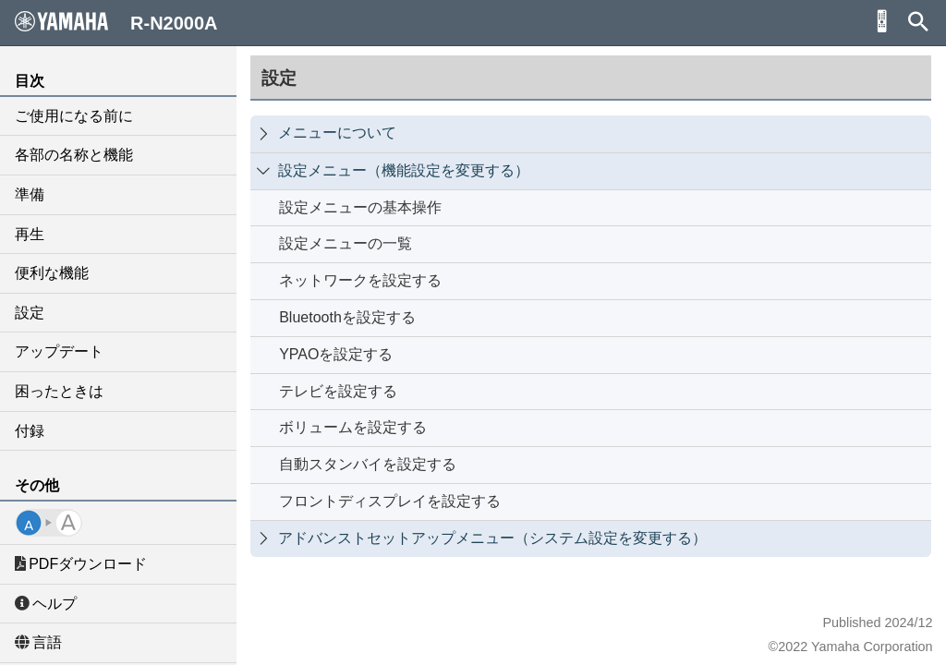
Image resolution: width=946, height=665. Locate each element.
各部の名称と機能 (74, 155)
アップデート (59, 351)
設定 (29, 312)
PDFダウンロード (81, 564)
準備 (29, 194)
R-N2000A (116, 22)
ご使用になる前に (74, 116)
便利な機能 (52, 273)
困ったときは (59, 391)
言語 (38, 642)
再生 (29, 234)
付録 (29, 431)
